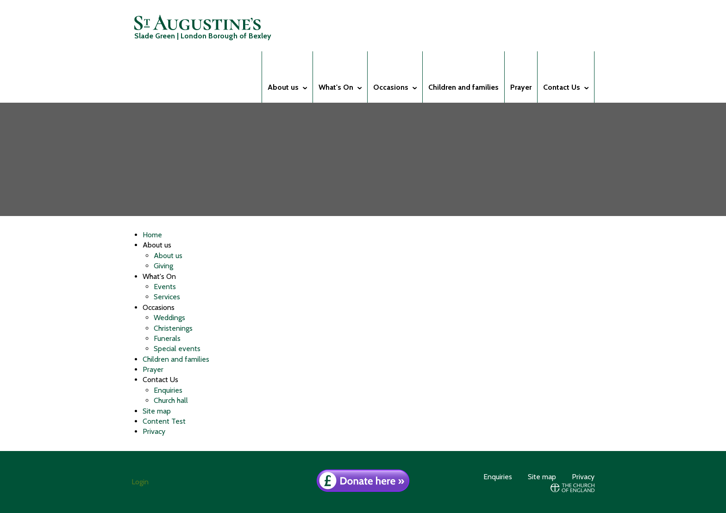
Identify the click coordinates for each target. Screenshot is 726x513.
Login (140, 481)
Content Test (164, 421)
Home (152, 234)
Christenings (173, 328)
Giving (163, 265)
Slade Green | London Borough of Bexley (202, 27)
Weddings (169, 317)
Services (167, 296)
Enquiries (168, 390)
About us (168, 255)
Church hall (171, 400)
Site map (157, 411)
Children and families (176, 359)
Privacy (154, 431)
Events (165, 286)
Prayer (153, 369)
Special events (177, 348)
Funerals (167, 338)
